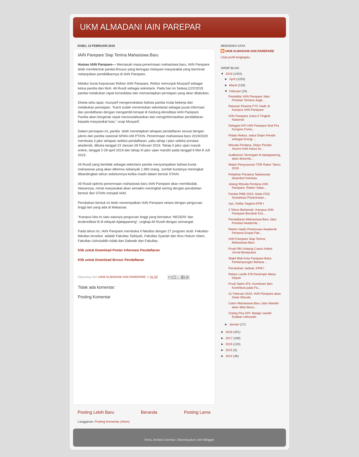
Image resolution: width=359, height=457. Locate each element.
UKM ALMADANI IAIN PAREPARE (249, 51)
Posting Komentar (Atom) (112, 421)
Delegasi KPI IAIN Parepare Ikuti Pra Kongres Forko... (253, 127)
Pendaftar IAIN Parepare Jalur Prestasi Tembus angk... (249, 98)
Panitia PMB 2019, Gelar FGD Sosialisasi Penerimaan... (249, 195)
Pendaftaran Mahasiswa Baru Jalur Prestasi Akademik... (252, 221)
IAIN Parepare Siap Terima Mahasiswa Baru (246, 240)
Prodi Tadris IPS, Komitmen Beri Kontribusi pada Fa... (250, 285)
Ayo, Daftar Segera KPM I (246, 203)
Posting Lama (197, 412)
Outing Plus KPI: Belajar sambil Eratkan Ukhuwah (250, 315)
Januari (234, 324)
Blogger (209, 439)
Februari (235, 91)
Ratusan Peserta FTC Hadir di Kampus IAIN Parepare (249, 107)
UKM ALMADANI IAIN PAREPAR (140, 27)
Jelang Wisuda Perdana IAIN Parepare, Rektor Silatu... (248, 185)
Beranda (149, 412)
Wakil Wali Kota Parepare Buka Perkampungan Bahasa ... (249, 260)
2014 (229, 356)
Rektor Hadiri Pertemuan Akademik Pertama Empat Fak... (252, 231)
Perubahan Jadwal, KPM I (246, 268)
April (232, 79)
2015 (229, 350)
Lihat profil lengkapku (235, 57)
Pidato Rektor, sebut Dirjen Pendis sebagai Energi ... (252, 137)
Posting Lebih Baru (96, 412)
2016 (229, 344)
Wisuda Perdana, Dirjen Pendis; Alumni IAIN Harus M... (250, 146)
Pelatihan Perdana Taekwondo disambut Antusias (249, 176)
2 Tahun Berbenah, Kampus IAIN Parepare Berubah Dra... (251, 211)
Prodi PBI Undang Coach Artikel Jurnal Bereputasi (250, 250)
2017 (229, 338)
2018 (229, 332)
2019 (229, 73)
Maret (233, 85)
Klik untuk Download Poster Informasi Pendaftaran (119, 250)
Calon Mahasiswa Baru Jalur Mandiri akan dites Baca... (253, 305)
